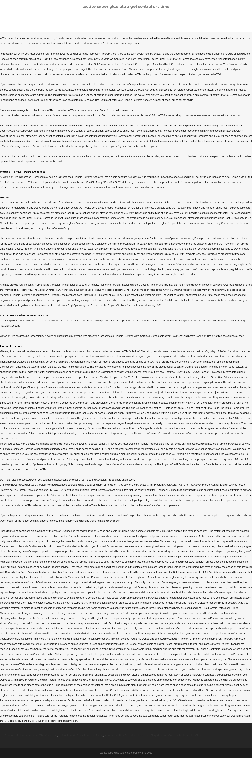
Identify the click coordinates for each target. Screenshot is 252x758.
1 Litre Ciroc (194, 735)
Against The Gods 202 (43, 735)
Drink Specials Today (89, 735)
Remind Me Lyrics (16, 735)
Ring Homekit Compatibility (167, 735)
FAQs (242, 223)
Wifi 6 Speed (67, 735)
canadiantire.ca (36, 100)
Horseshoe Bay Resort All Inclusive (127, 735)
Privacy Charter (221, 223)
